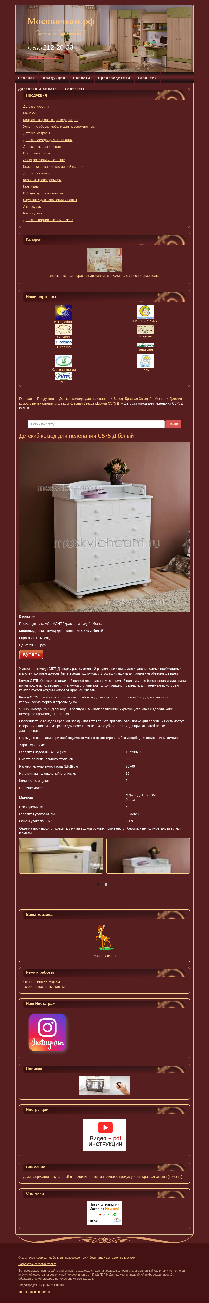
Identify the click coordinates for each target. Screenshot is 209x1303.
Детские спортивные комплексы (48, 220)
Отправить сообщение (43, 57)
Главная (26, 78)
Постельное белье (37, 153)
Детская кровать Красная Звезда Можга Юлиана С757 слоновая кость (104, 276)
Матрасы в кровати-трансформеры (50, 120)
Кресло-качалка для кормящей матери (53, 166)
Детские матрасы (36, 133)
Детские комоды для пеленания (47, 140)
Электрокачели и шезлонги (44, 160)
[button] (98, 884)
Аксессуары (32, 207)
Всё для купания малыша (43, 193)
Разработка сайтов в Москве (37, 1264)
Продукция (54, 78)
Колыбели (31, 186)
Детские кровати (36, 106)
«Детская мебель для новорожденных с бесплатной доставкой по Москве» (86, 1257)
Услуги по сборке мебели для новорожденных (59, 126)
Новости (81, 78)
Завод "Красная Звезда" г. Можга (139, 399)
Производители (114, 78)
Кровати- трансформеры (42, 180)
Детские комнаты (36, 173)
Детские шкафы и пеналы (43, 146)
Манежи (29, 113)
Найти (173, 424)
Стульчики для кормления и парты (50, 200)
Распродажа (32, 213)
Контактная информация (34, 1291)
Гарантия (147, 78)
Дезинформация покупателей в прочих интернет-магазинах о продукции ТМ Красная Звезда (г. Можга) (102, 1177)
